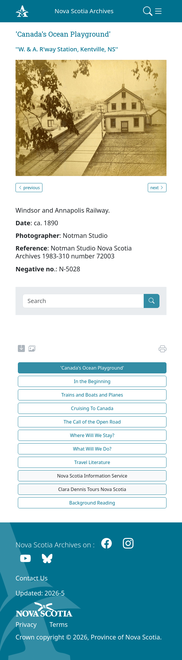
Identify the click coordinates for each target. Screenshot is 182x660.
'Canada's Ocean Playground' (92, 368)
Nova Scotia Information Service (92, 476)
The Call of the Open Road (92, 422)
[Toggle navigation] (153, 11)
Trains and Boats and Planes (92, 395)
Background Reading (92, 503)
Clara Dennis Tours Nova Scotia (92, 489)
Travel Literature (92, 462)
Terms (58, 624)
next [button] (157, 187)
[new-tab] (21, 349)
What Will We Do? (92, 449)
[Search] (83, 301)
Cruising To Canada (92, 408)
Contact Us (32, 578)
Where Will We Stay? (92, 435)
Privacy (26, 624)
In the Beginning (92, 381)
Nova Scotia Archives (84, 11)
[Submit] (151, 301)
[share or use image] (31, 349)
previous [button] (29, 187)
